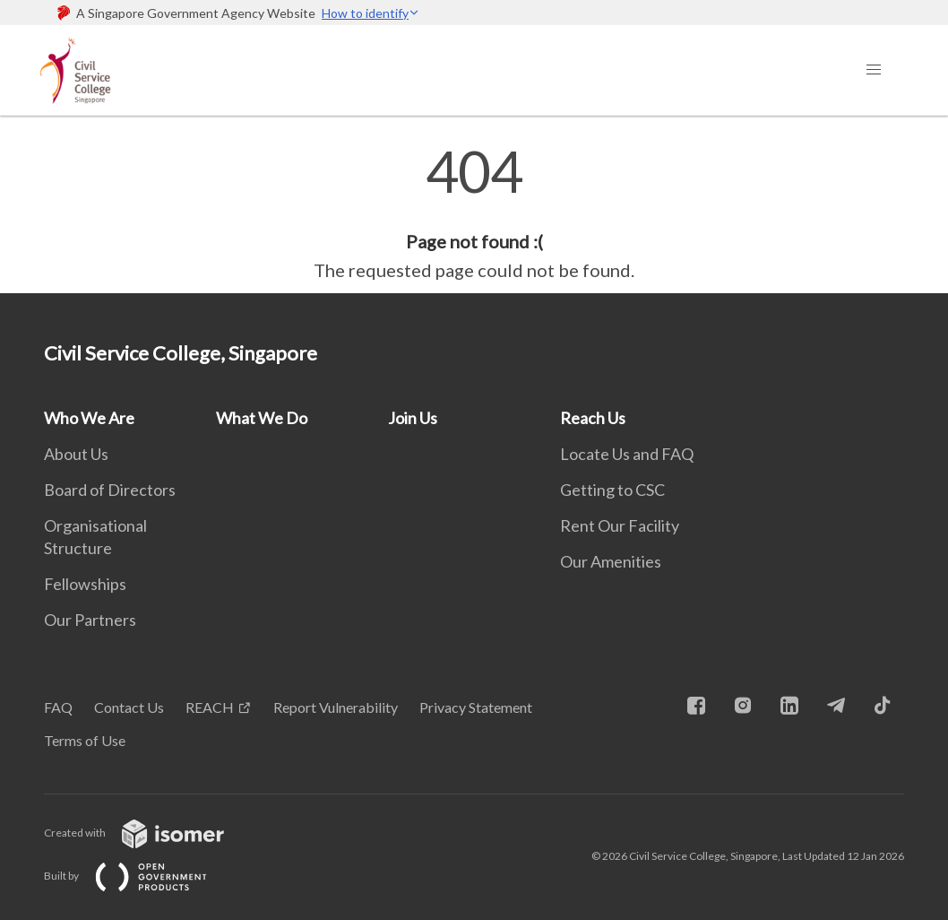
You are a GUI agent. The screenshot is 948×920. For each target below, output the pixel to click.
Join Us (412, 418)
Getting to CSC (612, 489)
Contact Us (129, 707)
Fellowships (85, 584)
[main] (474, 213)
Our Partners (90, 619)
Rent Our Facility (619, 525)
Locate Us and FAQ (627, 454)
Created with (148, 832)
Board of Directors (110, 489)
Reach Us (592, 418)
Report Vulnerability (335, 707)
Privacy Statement (475, 707)
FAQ (58, 707)
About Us (76, 454)
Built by (140, 875)
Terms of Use (84, 740)
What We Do (261, 418)
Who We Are (89, 418)
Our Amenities (610, 561)
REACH (209, 707)
